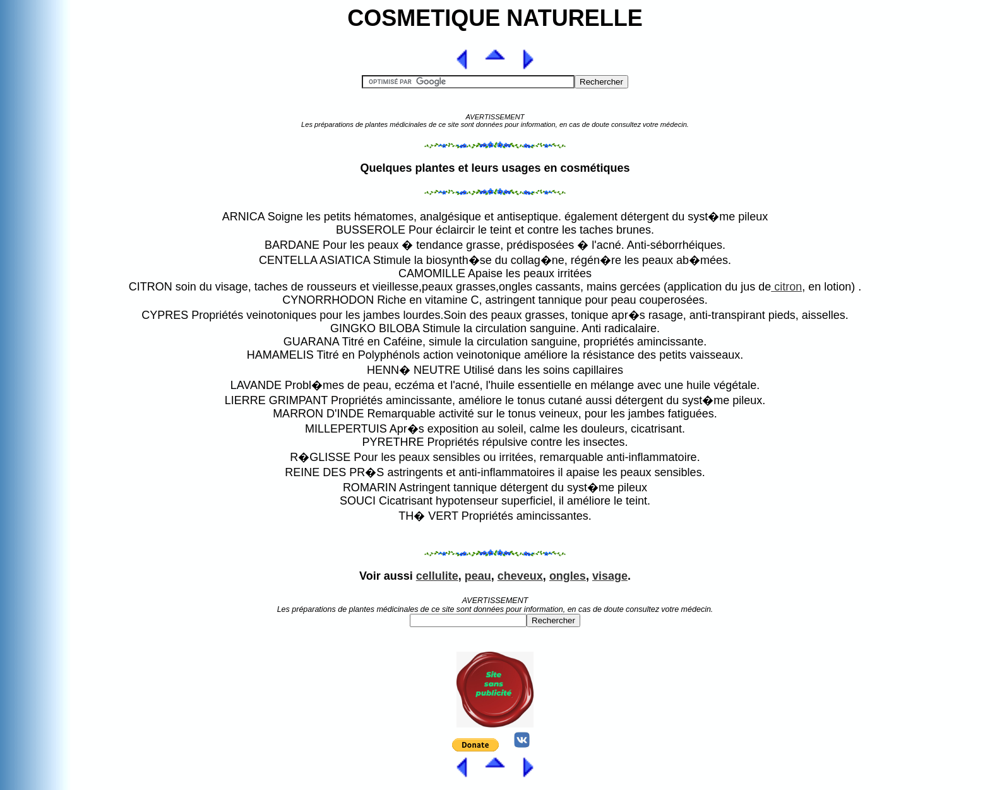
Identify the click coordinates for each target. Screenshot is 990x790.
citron (786, 286)
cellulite (437, 576)
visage (610, 576)
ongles (567, 576)
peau (478, 576)
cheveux (520, 576)
